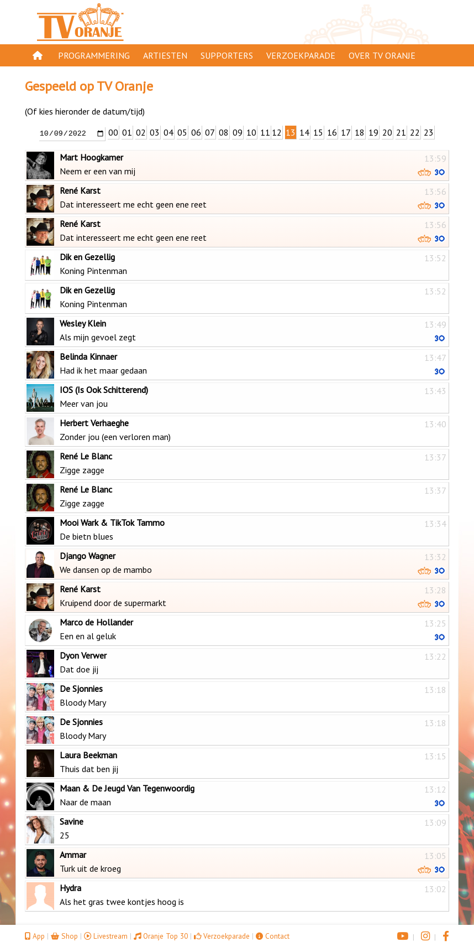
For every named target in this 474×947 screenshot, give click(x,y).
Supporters (227, 55)
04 (168, 132)
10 (251, 132)
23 (429, 132)
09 (238, 132)
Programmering (94, 55)
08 (224, 132)
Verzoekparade (300, 55)
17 (346, 132)
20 (387, 132)
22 (415, 132)
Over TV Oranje (382, 55)
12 (277, 132)
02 (141, 132)
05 (182, 132)
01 (127, 132)
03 (155, 132)
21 (401, 132)
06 (196, 132)
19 (373, 132)
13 (291, 132)
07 (210, 132)
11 (265, 132)
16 (332, 132)
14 (304, 132)
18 (360, 132)
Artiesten (165, 55)
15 (318, 132)
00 (113, 132)
